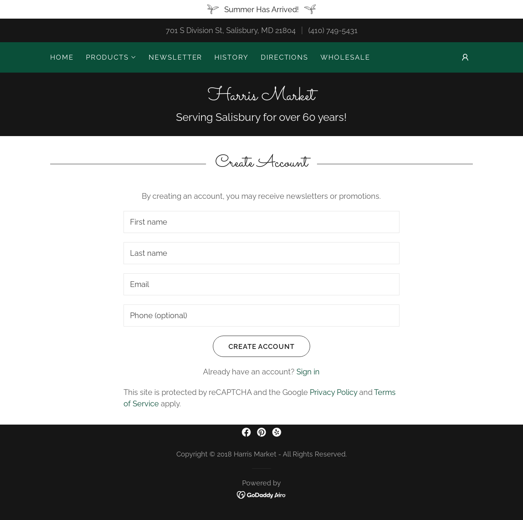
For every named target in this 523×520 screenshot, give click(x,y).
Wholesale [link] (345, 57)
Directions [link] (284, 57)
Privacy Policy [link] (333, 392)
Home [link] (62, 57)
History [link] (231, 57)
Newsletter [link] (175, 57)
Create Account (254, 346)
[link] (261, 97)
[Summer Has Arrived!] (261, 9)
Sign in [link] (308, 371)
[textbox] (261, 222)
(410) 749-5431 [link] (333, 30)
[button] (111, 57)
